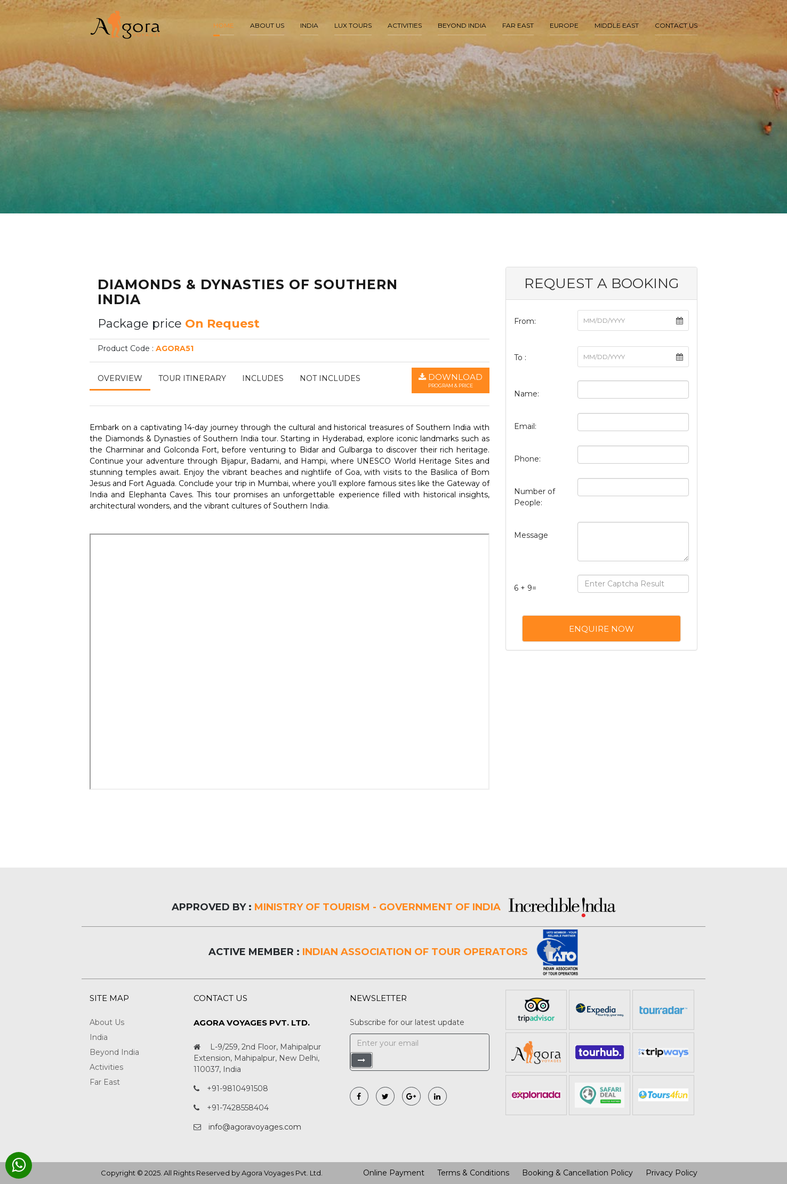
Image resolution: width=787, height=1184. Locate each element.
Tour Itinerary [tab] (192, 378)
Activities (405, 25)
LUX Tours (353, 25)
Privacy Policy (671, 1173)
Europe (564, 25)
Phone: (527, 459)
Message (531, 535)
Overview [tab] (120, 378)
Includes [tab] (263, 378)
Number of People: (534, 497)
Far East (518, 25)
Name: (526, 394)
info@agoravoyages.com (254, 1127)
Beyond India (462, 25)
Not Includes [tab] (330, 378)
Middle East (617, 25)
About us (267, 25)
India (309, 25)
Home (223, 25)
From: (525, 321)
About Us (107, 1022)
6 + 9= (525, 588)
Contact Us (676, 25)
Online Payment (393, 1173)
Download (451, 381)
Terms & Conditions (473, 1173)
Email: (525, 426)
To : (520, 357)
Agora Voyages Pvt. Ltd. (282, 1173)
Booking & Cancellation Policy (577, 1173)
